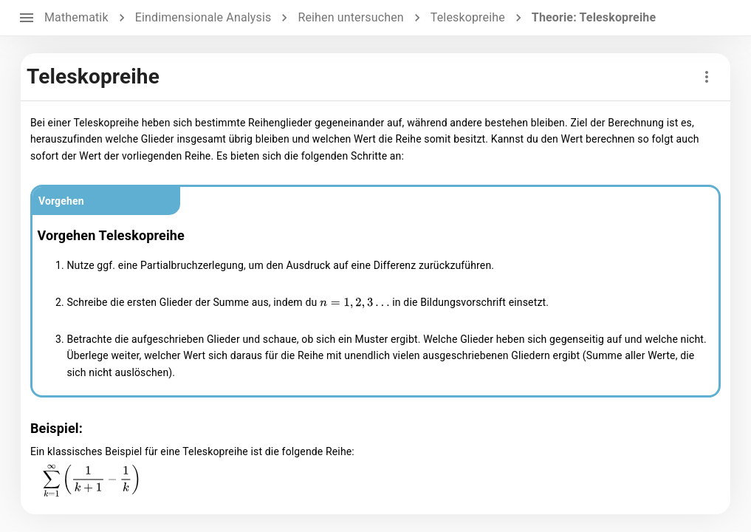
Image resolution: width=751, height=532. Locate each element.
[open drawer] (26, 17)
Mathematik (76, 17)
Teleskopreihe (468, 17)
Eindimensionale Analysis (203, 17)
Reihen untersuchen (350, 17)
